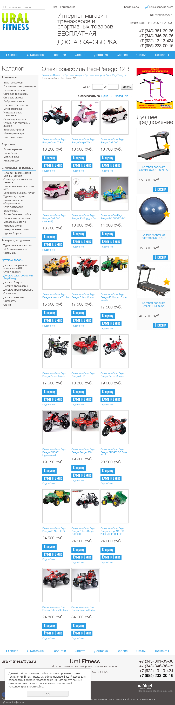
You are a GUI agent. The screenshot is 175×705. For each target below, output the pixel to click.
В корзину (160, 189)
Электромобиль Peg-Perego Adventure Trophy (55, 296)
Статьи (141, 55)
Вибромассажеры (14, 101)
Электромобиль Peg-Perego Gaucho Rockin (83, 608)
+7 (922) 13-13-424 (156, 40)
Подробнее (48, 170)
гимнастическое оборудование (13, 202)
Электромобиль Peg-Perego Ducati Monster (112, 374)
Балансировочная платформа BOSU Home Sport (154, 237)
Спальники (9, 253)
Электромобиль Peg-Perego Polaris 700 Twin (55, 608)
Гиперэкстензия (13, 137)
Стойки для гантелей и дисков (16, 124)
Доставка (101, 55)
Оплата (80, 55)
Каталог (57, 75)
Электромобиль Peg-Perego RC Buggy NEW (83, 217)
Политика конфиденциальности (155, 690)
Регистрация (67, 7)
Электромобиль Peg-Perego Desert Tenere (53, 374)
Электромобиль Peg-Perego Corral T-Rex (53, 141)
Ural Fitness (85, 661)
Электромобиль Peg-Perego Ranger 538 (83, 450)
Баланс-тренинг (12, 149)
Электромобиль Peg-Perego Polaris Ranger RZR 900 (83, 531)
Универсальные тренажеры (12, 114)
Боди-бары (10, 153)
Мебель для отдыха (15, 249)
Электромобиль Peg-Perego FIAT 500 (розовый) (53, 218)
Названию (121, 96)
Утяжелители (11, 160)
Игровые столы (12, 225)
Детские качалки (13, 297)
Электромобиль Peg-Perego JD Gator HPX (53, 529)
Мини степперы (12, 108)
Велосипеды (10, 210)
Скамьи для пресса (14, 119)
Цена (85, 86)
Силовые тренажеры (16, 93)
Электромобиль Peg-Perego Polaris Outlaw (83, 296)
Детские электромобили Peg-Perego (18, 277)
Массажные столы (14, 222)
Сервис (122, 55)
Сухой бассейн (12, 271)
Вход (54, 7)
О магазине (35, 55)
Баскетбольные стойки (17, 214)
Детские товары (73, 75)
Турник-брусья (12, 233)
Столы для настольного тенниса (17, 181)
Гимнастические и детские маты (19, 188)
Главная (12, 55)
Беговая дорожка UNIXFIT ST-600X (153, 304)
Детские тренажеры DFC (18, 289)
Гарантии (59, 55)
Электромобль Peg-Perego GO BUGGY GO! (112, 217)
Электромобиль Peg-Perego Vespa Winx (83, 141)
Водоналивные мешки (16, 218)
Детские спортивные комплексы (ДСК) (15, 267)
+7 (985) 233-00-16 (156, 45)
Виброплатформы (14, 129)
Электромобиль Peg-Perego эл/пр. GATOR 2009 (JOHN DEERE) (112, 531)
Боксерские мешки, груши (19, 192)
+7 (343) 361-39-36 (156, 31)
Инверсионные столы (16, 229)
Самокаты (9, 293)
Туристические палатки (17, 245)
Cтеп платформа (13, 207)
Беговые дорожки (14, 90)
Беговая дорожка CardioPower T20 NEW (153, 168)
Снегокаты (9, 301)
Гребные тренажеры (15, 105)
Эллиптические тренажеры (19, 86)
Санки (7, 304)
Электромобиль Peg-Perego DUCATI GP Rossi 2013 (113, 452)
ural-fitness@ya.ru (161, 15)
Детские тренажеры (15, 286)
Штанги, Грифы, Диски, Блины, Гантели (17, 174)
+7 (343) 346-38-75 (156, 36)
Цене (104, 96)
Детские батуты (13, 282)
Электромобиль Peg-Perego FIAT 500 (112, 141)
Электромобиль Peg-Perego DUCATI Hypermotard (53, 452)
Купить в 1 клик (53, 165)
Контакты (162, 55)
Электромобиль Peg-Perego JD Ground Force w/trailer (113, 297)
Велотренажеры (13, 82)
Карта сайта (131, 7)
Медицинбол (11, 157)
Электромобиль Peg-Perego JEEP (83, 374)
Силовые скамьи (13, 97)
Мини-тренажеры (13, 133)
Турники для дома (14, 196)
